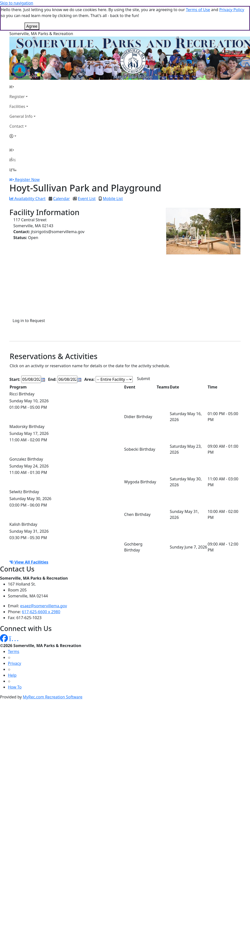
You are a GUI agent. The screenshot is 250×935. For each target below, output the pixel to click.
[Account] (22, 136)
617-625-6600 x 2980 (41, 611)
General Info (21, 116)
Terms (13, 651)
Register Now (27, 179)
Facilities (17, 106)
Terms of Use (198, 9)
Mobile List (113, 198)
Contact (16, 126)
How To (14, 687)
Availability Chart (27, 198)
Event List (87, 198)
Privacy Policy (231, 9)
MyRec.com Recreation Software (52, 697)
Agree (31, 26)
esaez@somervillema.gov (43, 606)
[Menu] (12, 170)
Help (12, 675)
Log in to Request (29, 320)
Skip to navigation (16, 3)
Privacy (14, 663)
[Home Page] (22, 87)
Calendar (61, 198)
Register (17, 96)
